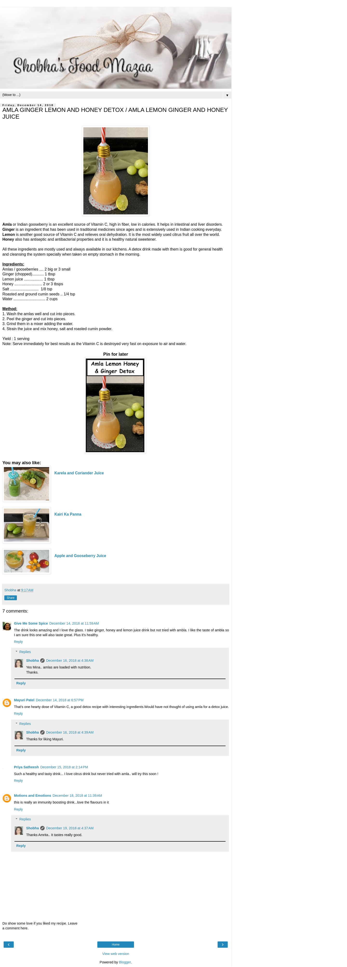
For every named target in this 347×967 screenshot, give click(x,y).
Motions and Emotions (32, 795)
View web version (115, 954)
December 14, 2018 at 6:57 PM (60, 700)
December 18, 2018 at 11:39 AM (77, 795)
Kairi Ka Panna (68, 514)
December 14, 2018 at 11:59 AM (74, 623)
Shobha (32, 660)
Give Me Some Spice (31, 623)
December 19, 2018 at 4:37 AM (69, 828)
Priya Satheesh (26, 767)
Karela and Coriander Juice (79, 473)
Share (10, 597)
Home (116, 944)
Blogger (125, 962)
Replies (25, 652)
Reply (18, 642)
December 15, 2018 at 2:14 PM (64, 767)
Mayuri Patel (24, 700)
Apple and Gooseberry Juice (80, 556)
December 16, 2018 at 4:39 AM (69, 732)
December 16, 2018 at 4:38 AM (69, 660)
